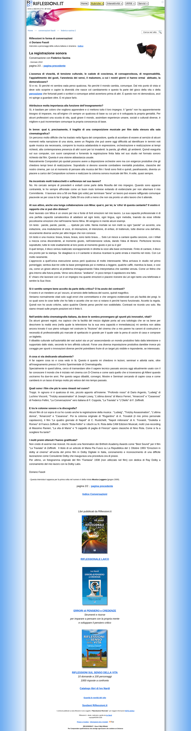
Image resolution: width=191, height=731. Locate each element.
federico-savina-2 (68, 30)
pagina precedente (55, 65)
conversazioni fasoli (47, 30)
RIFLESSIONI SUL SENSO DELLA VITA (95, 672)
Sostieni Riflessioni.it (94, 705)
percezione (35, 93)
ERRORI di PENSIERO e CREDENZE (95, 610)
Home (30, 30)
